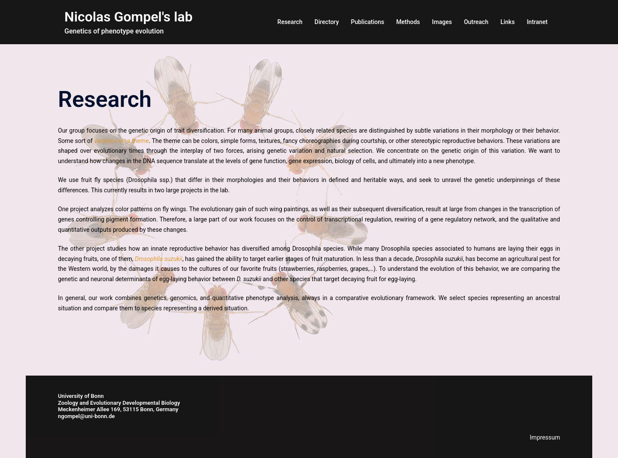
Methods (408, 21)
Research (289, 21)
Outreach (476, 21)
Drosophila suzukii (158, 258)
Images (442, 21)
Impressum (545, 437)
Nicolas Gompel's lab (128, 17)
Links (507, 21)
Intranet (537, 21)
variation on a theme (121, 140)
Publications (368, 21)
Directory (327, 21)
